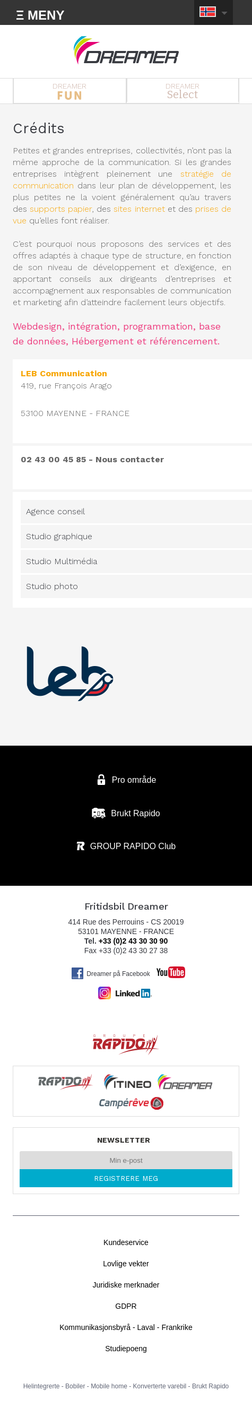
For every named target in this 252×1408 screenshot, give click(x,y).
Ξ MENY (40, 15)
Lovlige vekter (126, 1263)
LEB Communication (64, 373)
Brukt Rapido (210, 1386)
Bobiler (75, 1386)
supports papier (61, 209)
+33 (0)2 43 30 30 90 (133, 941)
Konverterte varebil (160, 1386)
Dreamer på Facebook (110, 973)
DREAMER (70, 91)
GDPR (125, 1306)
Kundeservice (126, 1242)
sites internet (139, 209)
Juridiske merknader (125, 1285)
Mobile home (109, 1386)
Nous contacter (129, 459)
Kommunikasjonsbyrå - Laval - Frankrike (126, 1327)
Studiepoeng (126, 1348)
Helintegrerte (41, 1386)
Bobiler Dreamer (126, 50)
